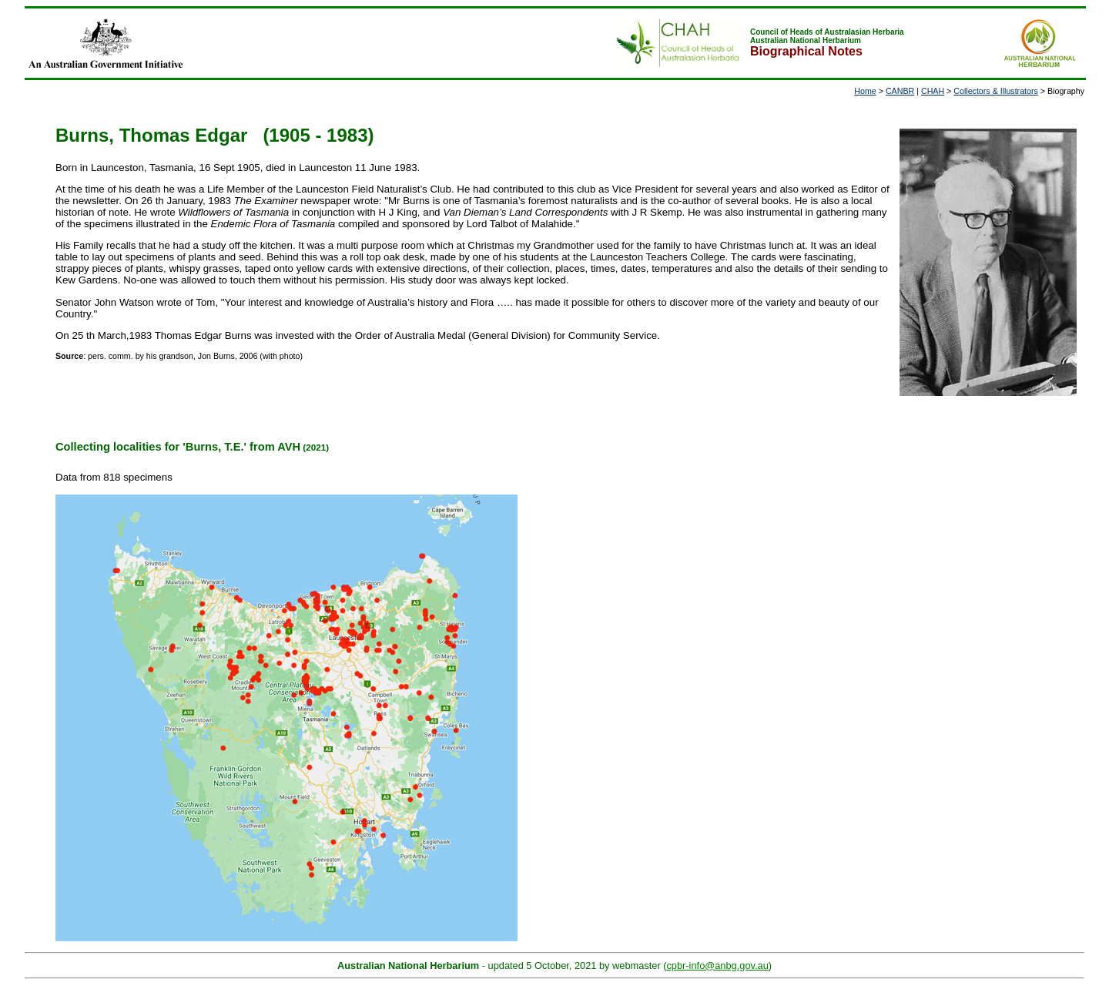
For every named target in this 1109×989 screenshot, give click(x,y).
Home (865, 91)
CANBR (900, 91)
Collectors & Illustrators (995, 91)
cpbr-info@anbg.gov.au (717, 965)
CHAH (932, 91)
